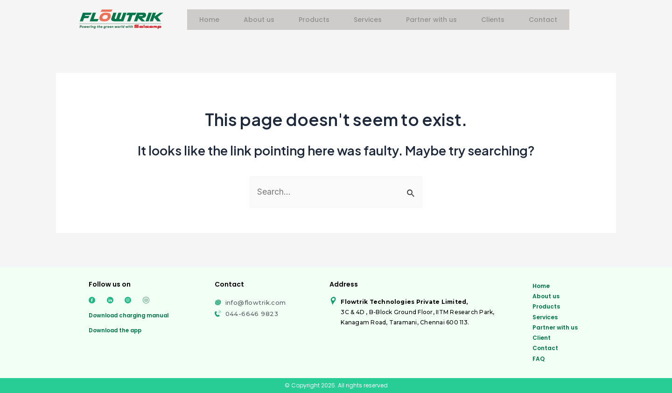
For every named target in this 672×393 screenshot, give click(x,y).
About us (259, 19)
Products (314, 19)
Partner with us (431, 19)
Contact (543, 19)
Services (368, 19)
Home (209, 19)
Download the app (117, 330)
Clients (492, 19)
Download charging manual (131, 315)
